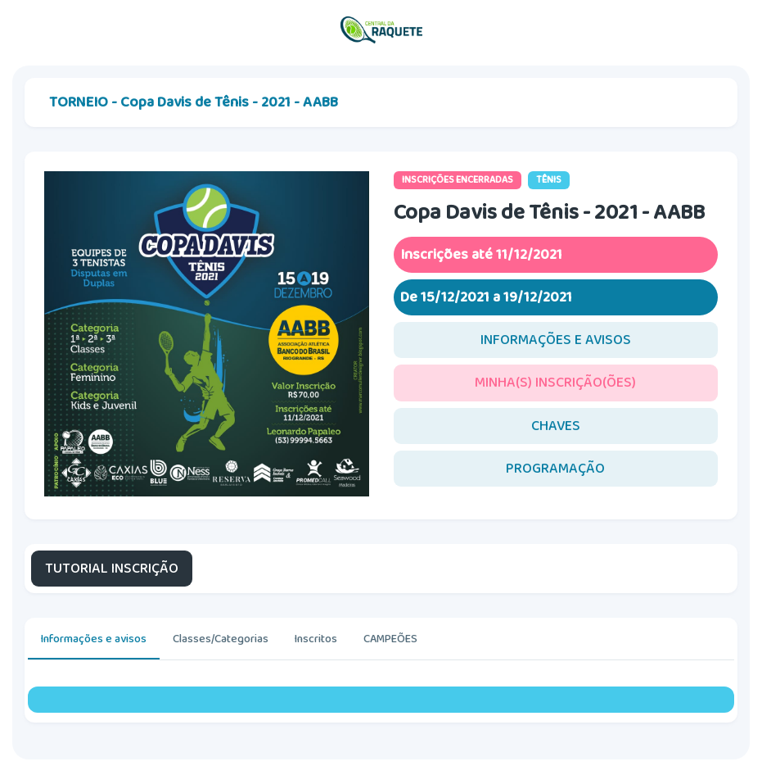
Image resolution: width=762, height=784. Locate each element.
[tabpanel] (381, 699)
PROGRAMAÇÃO (555, 468)
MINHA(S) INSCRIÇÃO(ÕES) (555, 382)
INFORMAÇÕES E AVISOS (555, 340)
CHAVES (555, 426)
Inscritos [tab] (316, 639)
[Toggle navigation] (733, 30)
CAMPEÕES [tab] (390, 639)
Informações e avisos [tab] (94, 639)
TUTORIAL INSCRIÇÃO (111, 568)
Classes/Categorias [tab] (220, 639)
